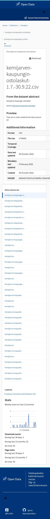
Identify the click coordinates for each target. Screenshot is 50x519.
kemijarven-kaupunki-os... (15, 212)
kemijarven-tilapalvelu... (14, 201)
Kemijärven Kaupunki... (14, 295)
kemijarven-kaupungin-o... (15, 195)
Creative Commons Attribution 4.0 (20, 394)
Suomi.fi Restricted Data (38, 18)
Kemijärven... (10, 245)
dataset (7, 46)
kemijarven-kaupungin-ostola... (16, 39)
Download (35, 58)
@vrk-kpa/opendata (29, 511)
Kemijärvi (24, 25)
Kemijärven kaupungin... (14, 239)
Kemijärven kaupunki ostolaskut (17, 32)
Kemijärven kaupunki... (13, 312)
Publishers (14, 25)
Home (5, 25)
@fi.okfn (9, 511)
